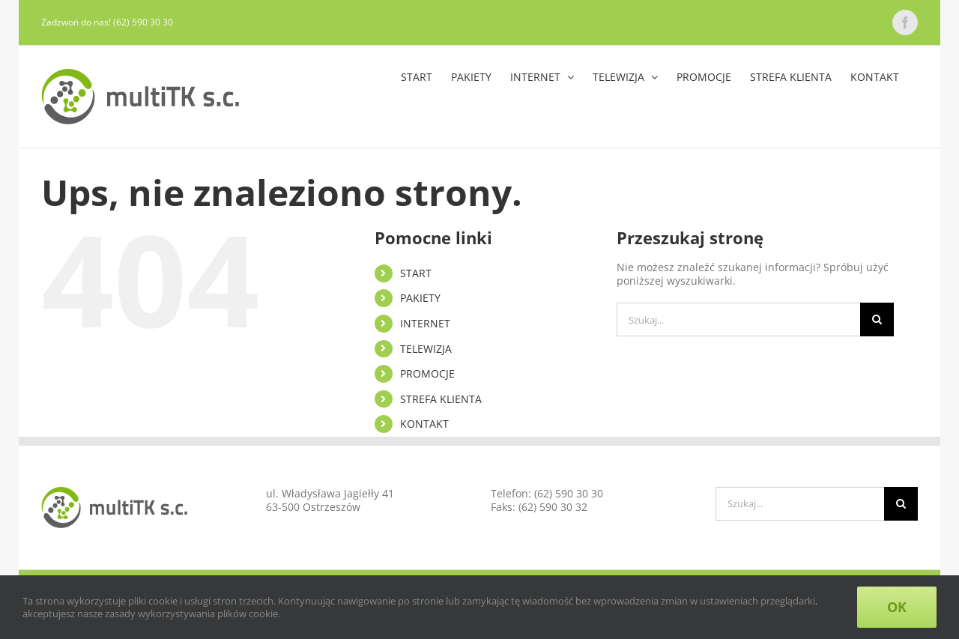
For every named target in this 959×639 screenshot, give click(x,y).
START (416, 273)
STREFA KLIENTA (441, 399)
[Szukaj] (877, 319)
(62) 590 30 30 (568, 493)
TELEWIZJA (426, 349)
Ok (897, 607)
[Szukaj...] (738, 319)
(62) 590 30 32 (552, 507)
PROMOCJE (427, 373)
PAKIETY (420, 298)
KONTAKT (424, 424)
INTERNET (425, 323)
